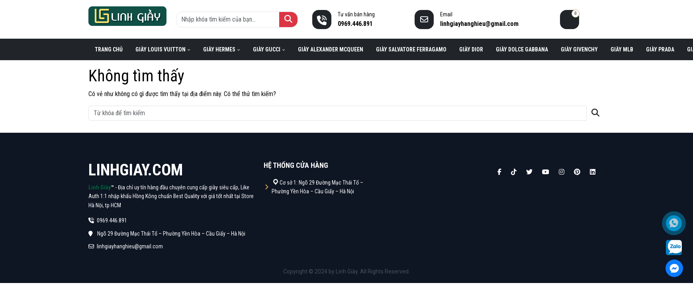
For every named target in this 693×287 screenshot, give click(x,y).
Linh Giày (99, 187)
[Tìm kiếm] (288, 19)
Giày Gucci (266, 49)
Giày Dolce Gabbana (522, 49)
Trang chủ (109, 49)
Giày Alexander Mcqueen (330, 49)
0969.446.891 (107, 220)
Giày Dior (471, 49)
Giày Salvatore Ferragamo (411, 49)
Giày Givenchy (579, 49)
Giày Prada (660, 49)
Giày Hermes (219, 49)
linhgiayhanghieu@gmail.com (125, 246)
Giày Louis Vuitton (160, 49)
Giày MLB (622, 49)
